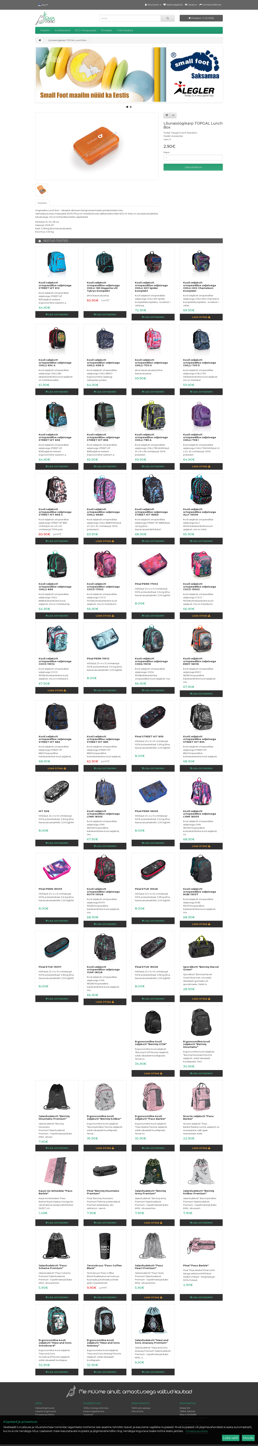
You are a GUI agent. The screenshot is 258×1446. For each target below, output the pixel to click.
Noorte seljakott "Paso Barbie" (198, 1118)
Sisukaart (88, 1414)
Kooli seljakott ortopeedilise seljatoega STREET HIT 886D (151, 512)
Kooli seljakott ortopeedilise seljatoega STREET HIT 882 (55, 739)
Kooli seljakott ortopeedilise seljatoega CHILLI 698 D (103, 362)
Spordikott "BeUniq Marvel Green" (201, 968)
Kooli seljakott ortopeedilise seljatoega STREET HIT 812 (55, 285)
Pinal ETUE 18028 (146, 966)
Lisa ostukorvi (193, 167)
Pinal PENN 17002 (146, 583)
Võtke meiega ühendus (95, 1408)
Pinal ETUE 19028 (146, 888)
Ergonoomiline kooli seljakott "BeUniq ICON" (151, 1043)
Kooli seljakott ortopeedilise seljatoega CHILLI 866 (55, 586)
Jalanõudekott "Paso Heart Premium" (149, 1267)
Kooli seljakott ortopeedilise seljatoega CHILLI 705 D (199, 362)
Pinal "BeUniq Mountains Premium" (103, 1192)
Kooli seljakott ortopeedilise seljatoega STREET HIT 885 (103, 739)
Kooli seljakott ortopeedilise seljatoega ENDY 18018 (199, 661)
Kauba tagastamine (93, 1411)
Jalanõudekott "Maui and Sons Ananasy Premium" (151, 1341)
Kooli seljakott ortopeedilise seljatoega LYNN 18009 (199, 814)
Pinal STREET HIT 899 (149, 736)
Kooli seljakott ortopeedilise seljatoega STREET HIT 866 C (55, 512)
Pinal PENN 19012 (98, 658)
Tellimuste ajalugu (140, 1408)
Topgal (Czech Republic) (184, 132)
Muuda (248, 1438)
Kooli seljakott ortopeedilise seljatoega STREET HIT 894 (199, 739)
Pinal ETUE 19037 (50, 966)
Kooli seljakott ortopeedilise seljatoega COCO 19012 (55, 661)
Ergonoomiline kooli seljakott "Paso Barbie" (150, 1118)
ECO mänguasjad (85, 30)
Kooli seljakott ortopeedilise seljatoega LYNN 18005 (103, 814)
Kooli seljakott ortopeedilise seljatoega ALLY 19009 (199, 512)
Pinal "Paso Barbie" (196, 1265)
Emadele (106, 30)
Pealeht (45, 30)
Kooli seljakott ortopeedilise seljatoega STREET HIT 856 (103, 437)
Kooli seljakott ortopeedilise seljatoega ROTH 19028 (103, 891)
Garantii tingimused (45, 1411)
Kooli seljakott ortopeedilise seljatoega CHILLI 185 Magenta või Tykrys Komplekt (103, 286)
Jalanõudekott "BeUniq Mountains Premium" (54, 1118)
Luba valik (230, 1438)
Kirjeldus (42, 203)
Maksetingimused (44, 1408)
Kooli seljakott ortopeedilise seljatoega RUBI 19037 (199, 891)
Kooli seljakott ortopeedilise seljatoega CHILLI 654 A (55, 362)
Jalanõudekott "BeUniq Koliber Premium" (198, 1192)
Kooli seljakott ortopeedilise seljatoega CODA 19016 (151, 661)
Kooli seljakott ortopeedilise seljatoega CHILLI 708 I (199, 437)
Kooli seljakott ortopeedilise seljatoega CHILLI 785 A (151, 437)
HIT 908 (44, 811)
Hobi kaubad (125, 30)
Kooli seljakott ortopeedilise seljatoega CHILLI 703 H (151, 362)
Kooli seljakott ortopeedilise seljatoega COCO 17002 (103, 586)
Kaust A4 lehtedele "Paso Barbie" (55, 1192)
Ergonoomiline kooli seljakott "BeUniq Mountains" (196, 1044)
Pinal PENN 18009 (50, 888)
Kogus (166, 152)
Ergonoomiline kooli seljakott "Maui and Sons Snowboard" (55, 1343)
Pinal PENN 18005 (146, 811)
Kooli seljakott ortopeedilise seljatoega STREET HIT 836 (55, 437)
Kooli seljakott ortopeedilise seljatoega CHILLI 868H (103, 512)
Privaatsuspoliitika (44, 1414)
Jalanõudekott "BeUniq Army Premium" (150, 1192)
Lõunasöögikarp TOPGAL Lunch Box (67, 40)
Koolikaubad (62, 30)
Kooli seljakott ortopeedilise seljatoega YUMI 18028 (103, 969)
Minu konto (137, 1411)
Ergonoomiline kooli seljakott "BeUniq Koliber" (104, 1118)
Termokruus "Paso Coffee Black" (104, 1267)
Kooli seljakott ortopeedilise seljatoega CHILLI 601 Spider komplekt (151, 286)
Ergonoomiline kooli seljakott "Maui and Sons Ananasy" (103, 1343)
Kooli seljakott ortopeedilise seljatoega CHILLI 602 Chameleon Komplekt (199, 286)
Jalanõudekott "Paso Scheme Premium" (53, 1267)
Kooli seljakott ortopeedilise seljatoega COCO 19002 (199, 586)
